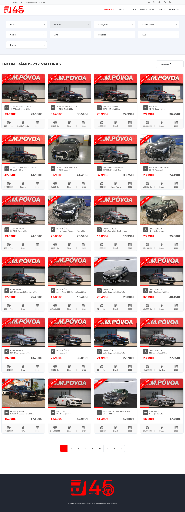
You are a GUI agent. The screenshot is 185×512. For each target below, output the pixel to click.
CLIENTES (161, 10)
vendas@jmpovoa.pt (35, 2)
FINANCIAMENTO (146, 10)
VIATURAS (109, 10)
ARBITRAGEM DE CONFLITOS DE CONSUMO (104, 503)
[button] (6, 88)
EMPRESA (121, 10)
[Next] (121, 448)
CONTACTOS (173, 10)
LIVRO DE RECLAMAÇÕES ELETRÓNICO (79, 503)
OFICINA (132, 10)
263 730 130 (17, 2)
